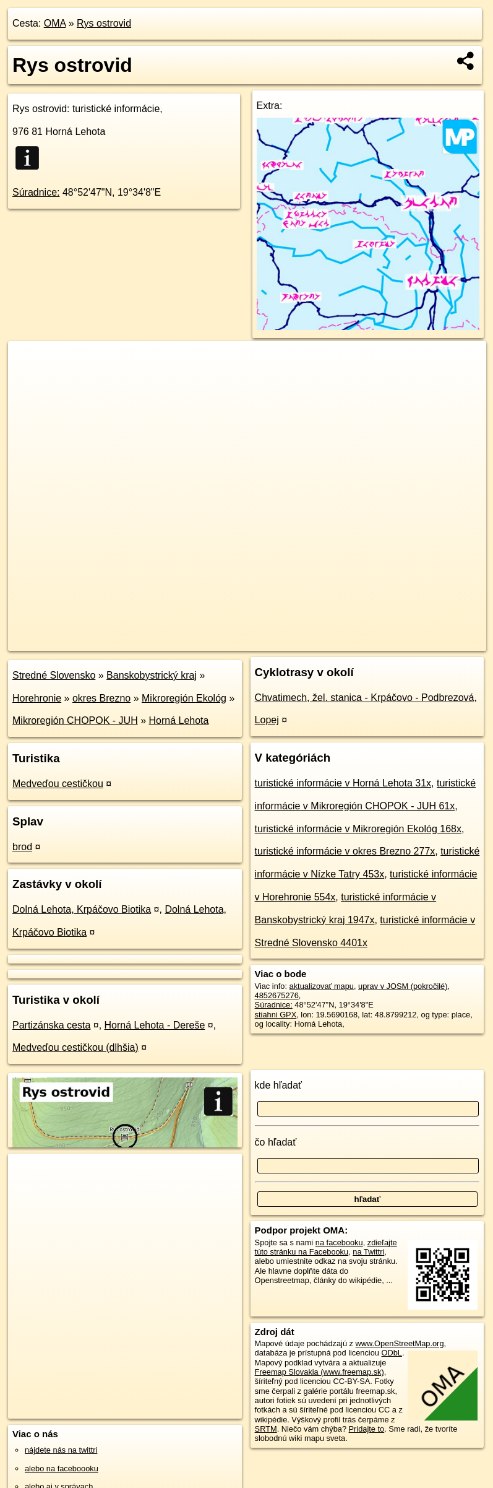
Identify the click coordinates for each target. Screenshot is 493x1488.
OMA (55, 23)
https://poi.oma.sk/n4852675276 (430, 641)
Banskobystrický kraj (151, 675)
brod (22, 847)
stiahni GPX (276, 1014)
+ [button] (29, 362)
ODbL (392, 1352)
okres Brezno (101, 698)
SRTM (266, 1429)
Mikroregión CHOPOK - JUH (75, 720)
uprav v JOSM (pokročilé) (402, 986)
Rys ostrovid (104, 23)
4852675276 (277, 995)
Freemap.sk (337, 641)
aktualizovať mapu (321, 986)
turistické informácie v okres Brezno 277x (345, 851)
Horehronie (36, 698)
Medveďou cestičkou (57, 783)
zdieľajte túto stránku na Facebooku (326, 1247)
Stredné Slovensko (53, 675)
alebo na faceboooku (61, 1468)
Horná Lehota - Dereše (155, 1025)
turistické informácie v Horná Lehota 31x (343, 783)
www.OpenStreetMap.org (400, 1343)
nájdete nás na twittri (61, 1450)
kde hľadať (278, 1085)
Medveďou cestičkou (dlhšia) (75, 1047)
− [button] (29, 381)
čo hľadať (276, 1142)
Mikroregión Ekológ (184, 698)
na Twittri (368, 1251)
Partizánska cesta (51, 1025)
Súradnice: (36, 192)
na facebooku (339, 1242)
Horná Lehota (179, 720)
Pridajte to (367, 1429)
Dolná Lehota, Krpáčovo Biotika (81, 909)
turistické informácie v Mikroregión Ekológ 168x (358, 829)
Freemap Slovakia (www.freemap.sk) (319, 1372)
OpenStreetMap (273, 641)
